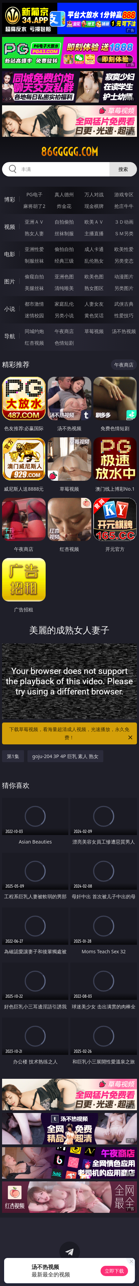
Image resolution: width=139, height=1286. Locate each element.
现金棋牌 (94, 206)
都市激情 (34, 304)
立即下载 (114, 1271)
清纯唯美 (64, 288)
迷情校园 (34, 315)
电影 (9, 254)
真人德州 (64, 194)
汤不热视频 (124, 331)
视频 (9, 226)
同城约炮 (34, 331)
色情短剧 (64, 343)
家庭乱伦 (64, 304)
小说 (9, 309)
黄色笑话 (94, 315)
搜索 (123, 169)
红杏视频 (34, 343)
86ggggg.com (69, 152)
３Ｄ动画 (124, 221)
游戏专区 (124, 194)
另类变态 (124, 260)
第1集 (13, 756)
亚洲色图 (64, 276)
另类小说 (64, 315)
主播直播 (94, 233)
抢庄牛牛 (124, 206)
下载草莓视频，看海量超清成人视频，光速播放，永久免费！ (71, 734)
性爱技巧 (124, 315)
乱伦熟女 (94, 260)
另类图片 (124, 288)
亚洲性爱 (34, 249)
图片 (9, 281)
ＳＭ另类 (124, 233)
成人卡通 (94, 249)
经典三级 (64, 260)
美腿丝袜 (34, 288)
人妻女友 (94, 304)
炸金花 (64, 206)
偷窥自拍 (34, 276)
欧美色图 (94, 276)
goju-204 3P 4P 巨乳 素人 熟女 (65, 756)
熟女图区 (94, 288)
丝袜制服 (64, 233)
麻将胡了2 (34, 206)
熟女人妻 (34, 233)
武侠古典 (124, 304)
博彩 (9, 199)
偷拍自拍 (64, 249)
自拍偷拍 (64, 221)
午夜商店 (64, 331)
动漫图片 (124, 276)
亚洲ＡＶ (34, 221)
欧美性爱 (124, 249)
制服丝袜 (34, 260)
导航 (9, 336)
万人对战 (94, 194)
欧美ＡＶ (94, 221)
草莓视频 (94, 331)
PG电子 (34, 194)
